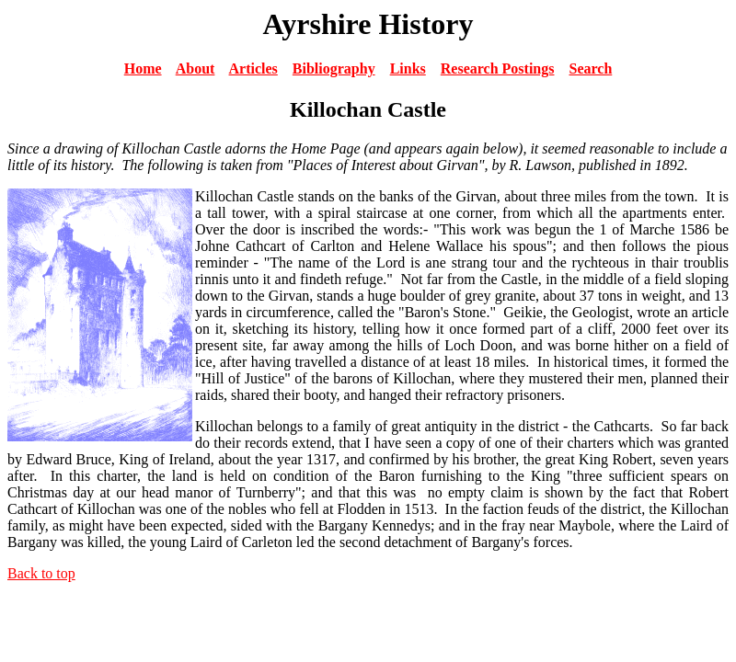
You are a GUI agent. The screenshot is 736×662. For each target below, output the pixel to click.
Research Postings (498, 68)
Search (590, 68)
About (195, 68)
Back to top (41, 573)
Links (408, 68)
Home (143, 68)
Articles (253, 68)
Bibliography (334, 68)
